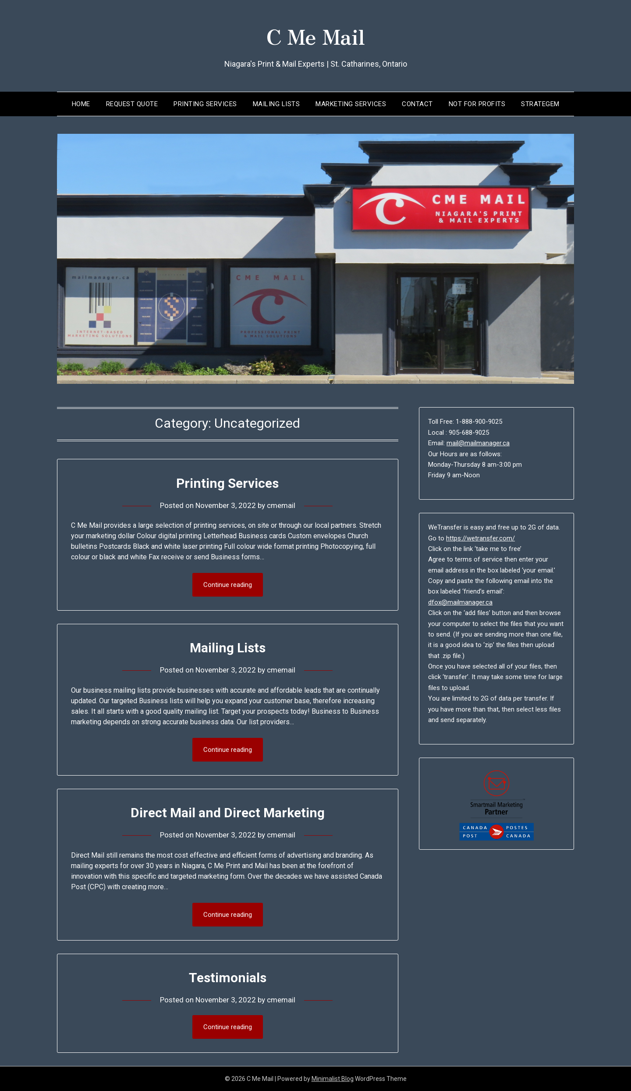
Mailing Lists (276, 104)
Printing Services (205, 104)
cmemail (281, 505)
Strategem (540, 104)
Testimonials (227, 977)
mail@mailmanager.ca (478, 443)
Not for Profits (477, 104)
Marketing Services (351, 104)
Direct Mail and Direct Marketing (228, 812)
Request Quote (132, 104)
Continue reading (227, 585)
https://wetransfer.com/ (480, 538)
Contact (417, 104)
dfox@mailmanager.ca (460, 602)
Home (81, 104)
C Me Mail (315, 35)
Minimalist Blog (333, 1078)
